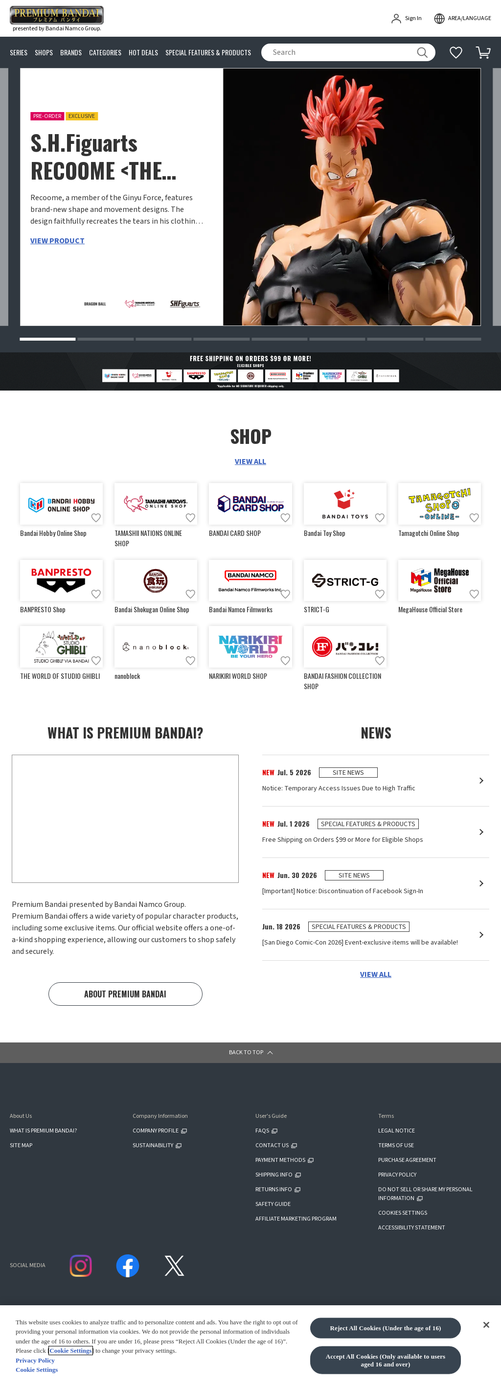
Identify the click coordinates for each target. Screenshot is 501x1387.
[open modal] (462, 18)
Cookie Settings (70, 1350)
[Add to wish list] (96, 519)
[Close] (486, 1325)
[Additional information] (456, 52)
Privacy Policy (35, 1360)
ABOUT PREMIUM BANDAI (125, 999)
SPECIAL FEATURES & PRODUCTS (208, 52)
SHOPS (44, 52)
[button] (47, 340)
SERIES (18, 52)
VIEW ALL (250, 462)
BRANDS (71, 52)
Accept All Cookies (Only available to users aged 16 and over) (386, 1360)
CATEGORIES (105, 52)
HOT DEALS (143, 52)
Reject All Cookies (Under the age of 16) (385, 1328)
